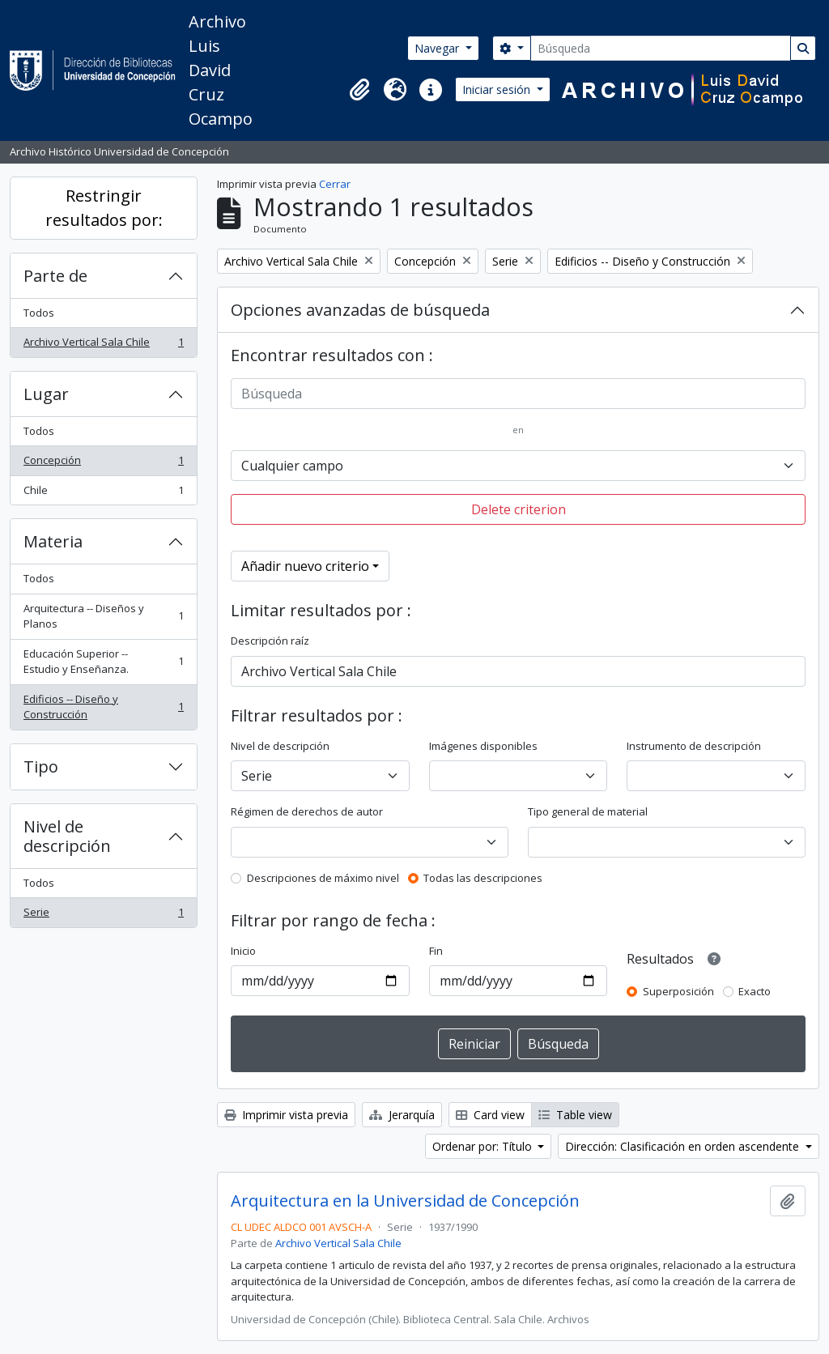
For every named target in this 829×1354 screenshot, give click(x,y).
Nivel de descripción (67, 836)
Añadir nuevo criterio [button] (305, 566)
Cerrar (335, 184)
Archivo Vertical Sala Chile (103, 345)
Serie (103, 915)
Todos (38, 312)
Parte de (55, 276)
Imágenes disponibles (483, 746)
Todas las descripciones (482, 878)
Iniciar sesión (498, 89)
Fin (436, 950)
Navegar (438, 48)
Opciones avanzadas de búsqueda (360, 310)
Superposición (678, 991)
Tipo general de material (588, 811)
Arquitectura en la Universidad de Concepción (405, 1201)
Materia (53, 541)
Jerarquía (402, 1114)
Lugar (46, 394)
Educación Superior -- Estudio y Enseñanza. (103, 661)
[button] (359, 90)
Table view (575, 1114)
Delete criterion (518, 509)
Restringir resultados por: (104, 208)
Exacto (754, 991)
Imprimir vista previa (286, 1114)
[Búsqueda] (660, 48)
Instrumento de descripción (694, 746)
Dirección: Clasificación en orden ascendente (683, 1146)
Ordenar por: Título (483, 1146)
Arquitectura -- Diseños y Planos (103, 616)
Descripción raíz (270, 640)
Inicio (243, 950)
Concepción (103, 464)
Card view (490, 1114)
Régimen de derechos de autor (307, 811)
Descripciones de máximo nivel (323, 878)
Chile (103, 494)
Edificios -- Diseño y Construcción (103, 707)
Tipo (40, 766)
